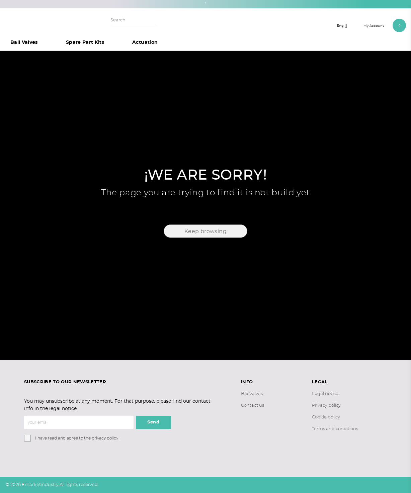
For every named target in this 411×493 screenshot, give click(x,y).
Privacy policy (326, 405)
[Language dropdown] (344, 25)
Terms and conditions (335, 429)
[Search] (133, 20)
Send (153, 422)
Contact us (252, 405)
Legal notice (325, 394)
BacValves (252, 394)
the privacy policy (101, 438)
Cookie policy (326, 417)
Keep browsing (205, 231)
